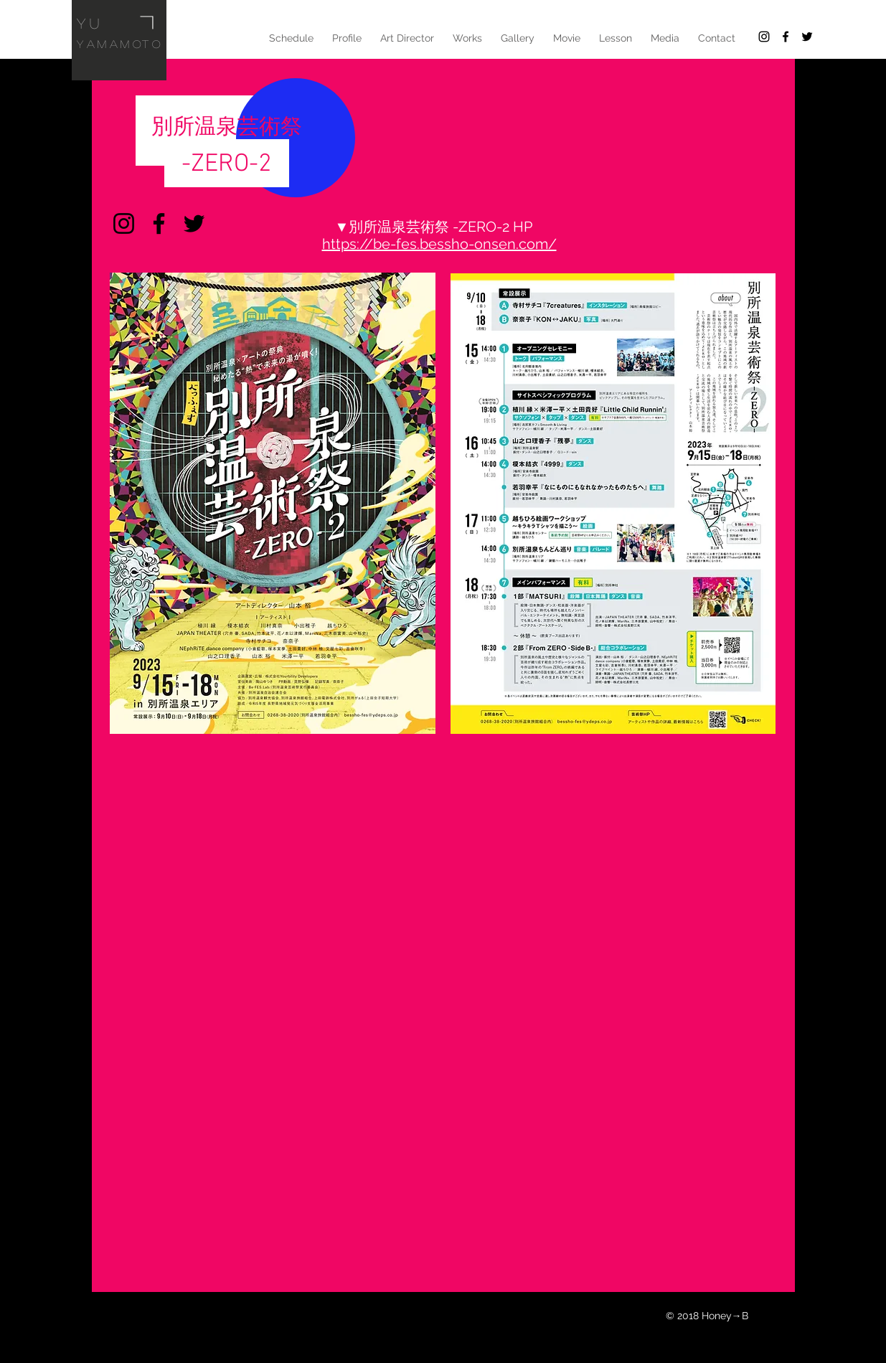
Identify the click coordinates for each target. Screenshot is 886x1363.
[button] (407, 38)
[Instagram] (124, 223)
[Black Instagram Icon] (764, 36)
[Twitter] (194, 223)
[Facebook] (159, 223)
